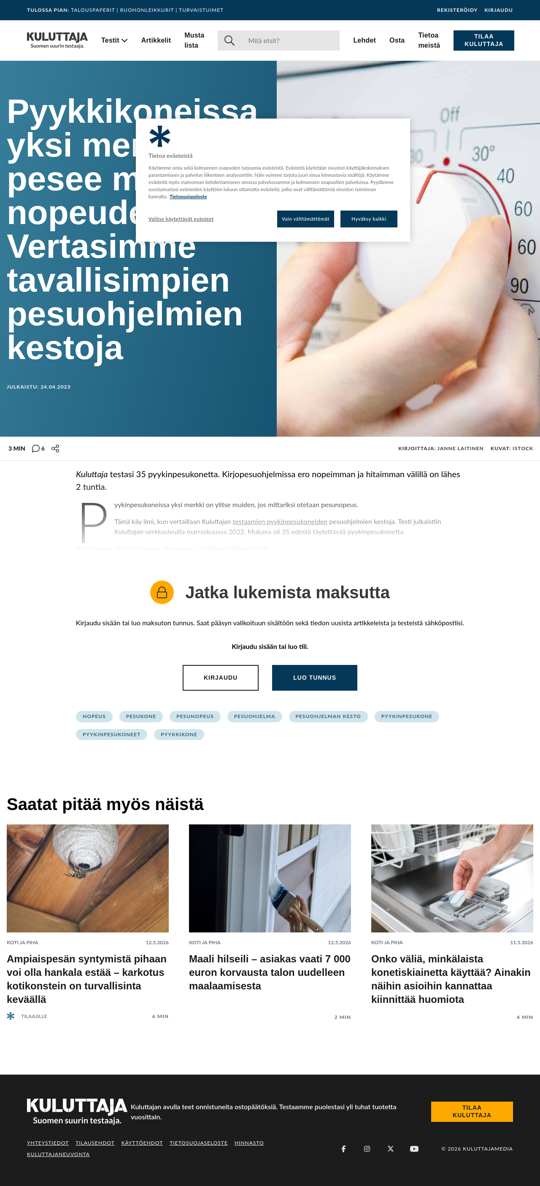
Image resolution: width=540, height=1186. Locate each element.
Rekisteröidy (457, 10)
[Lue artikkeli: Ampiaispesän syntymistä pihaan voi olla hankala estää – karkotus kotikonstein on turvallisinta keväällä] (88, 915)
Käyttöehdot (142, 1143)
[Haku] (290, 40)
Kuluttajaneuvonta (58, 1154)
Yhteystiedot (48, 1143)
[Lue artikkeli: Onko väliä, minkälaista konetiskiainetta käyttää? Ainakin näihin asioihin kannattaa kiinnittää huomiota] (452, 915)
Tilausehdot (95, 1143)
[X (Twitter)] (391, 1149)
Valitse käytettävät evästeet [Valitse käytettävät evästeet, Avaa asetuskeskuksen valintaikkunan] (181, 219)
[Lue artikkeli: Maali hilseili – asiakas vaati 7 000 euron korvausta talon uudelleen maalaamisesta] (270, 915)
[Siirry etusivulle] (57, 40)
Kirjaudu (498, 10)
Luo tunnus (314, 677)
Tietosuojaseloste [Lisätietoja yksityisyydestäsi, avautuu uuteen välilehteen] (188, 196)
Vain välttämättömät (305, 219)
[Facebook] (343, 1149)
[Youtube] (414, 1149)
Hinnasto (249, 1143)
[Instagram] (367, 1149)
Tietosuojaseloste (199, 1143)
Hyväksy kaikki (368, 219)
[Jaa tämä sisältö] (55, 448)
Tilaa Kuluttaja (483, 40)
